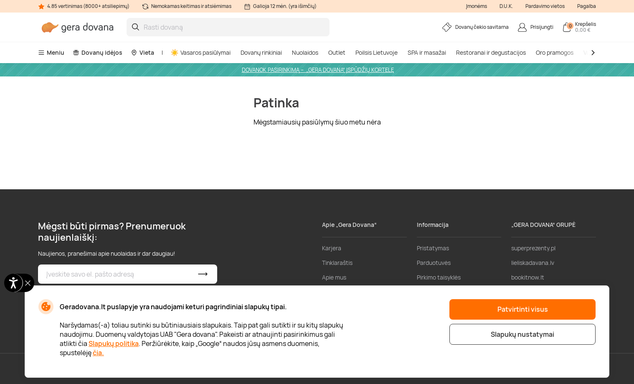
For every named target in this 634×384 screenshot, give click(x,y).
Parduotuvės (434, 263)
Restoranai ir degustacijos (491, 52)
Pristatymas (433, 248)
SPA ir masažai (427, 52)
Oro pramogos (554, 52)
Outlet (336, 52)
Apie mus (334, 277)
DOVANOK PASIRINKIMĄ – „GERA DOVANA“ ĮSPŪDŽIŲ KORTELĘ (318, 70)
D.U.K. (506, 6)
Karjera (331, 248)
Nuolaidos (305, 52)
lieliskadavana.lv (532, 263)
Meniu (51, 52)
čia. (98, 352)
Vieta (142, 52)
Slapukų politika (114, 343)
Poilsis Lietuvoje (376, 52)
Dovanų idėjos (97, 52)
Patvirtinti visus (522, 309)
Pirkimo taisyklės (439, 277)
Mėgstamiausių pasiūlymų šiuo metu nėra (317, 122)
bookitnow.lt (527, 277)
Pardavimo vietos (545, 6)
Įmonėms (476, 6)
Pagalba (586, 6)
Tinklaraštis (337, 263)
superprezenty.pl (533, 248)
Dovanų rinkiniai (261, 52)
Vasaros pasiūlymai (201, 52)
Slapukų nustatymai (522, 334)
